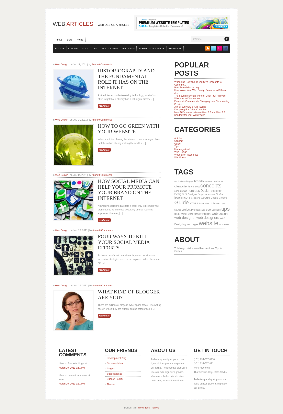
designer (216, 190)
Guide (85, 49)
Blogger (190, 181)
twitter (184, 214)
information (203, 203)
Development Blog (116, 358)
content (188, 190)
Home (80, 39)
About (59, 39)
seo (208, 209)
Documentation (115, 363)
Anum (95, 64)
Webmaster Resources (151, 49)
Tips (94, 49)
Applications (180, 181)
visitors (206, 213)
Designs (192, 194)
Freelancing (194, 198)
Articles (59, 49)
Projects (195, 209)
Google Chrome (219, 197)
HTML (193, 203)
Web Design (128, 49)
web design (220, 213)
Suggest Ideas (114, 374)
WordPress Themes (148, 407)
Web (91, 24)
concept (195, 186)
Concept (73, 49)
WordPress (174, 49)
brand (198, 181)
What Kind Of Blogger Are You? (129, 294)
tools (177, 213)
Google (205, 197)
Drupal (201, 194)
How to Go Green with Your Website (128, 129)
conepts (178, 191)
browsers (207, 181)
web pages (192, 224)
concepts (210, 186)
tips (225, 209)
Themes (111, 384)
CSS (197, 190)
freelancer (181, 197)
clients (186, 186)
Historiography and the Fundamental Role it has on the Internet (126, 79)
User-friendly (194, 214)
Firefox (219, 194)
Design (205, 190)
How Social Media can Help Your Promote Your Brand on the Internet (128, 189)
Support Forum (115, 379)
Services (216, 209)
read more (104, 106)
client (178, 186)
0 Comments (105, 64)
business (218, 181)
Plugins (111, 368)
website (208, 223)
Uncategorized (109, 49)
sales (202, 210)
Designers (180, 194)
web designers (207, 218)
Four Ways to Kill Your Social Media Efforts (124, 242)
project (186, 209)
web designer (185, 218)
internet (215, 203)
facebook (210, 194)
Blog (69, 39)
